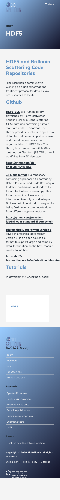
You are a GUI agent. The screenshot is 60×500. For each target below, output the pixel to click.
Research (11, 386)
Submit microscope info (20, 415)
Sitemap (45, 461)
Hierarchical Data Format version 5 (28, 229)
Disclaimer (12, 461)
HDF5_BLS (13, 111)
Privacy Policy (29, 461)
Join (9, 366)
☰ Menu (49, 4)
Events (10, 436)
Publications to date (18, 404)
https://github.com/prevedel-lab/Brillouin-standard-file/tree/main (29, 219)
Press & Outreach (16, 377)
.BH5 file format (16, 175)
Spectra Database (17, 393)
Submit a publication (18, 410)
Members (12, 360)
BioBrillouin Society (17, 348)
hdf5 (14, 306)
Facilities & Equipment (19, 398)
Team (10, 354)
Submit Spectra (15, 421)
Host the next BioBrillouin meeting (26, 442)
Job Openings (14, 371)
